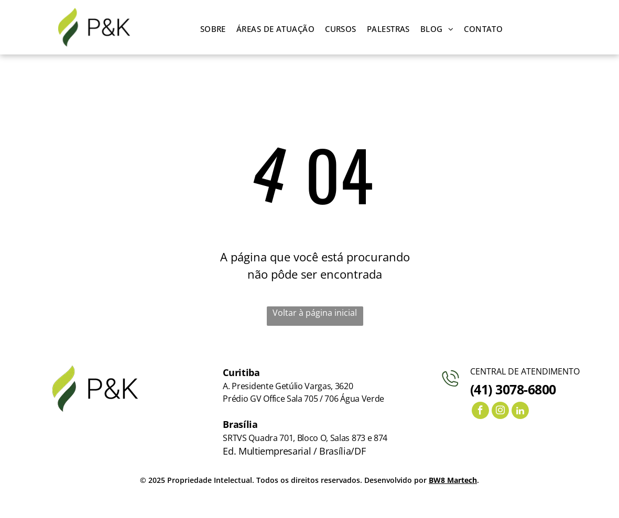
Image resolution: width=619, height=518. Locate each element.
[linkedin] (520, 412)
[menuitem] (213, 29)
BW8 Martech (453, 480)
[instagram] (500, 412)
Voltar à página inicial (315, 312)
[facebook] (480, 412)
